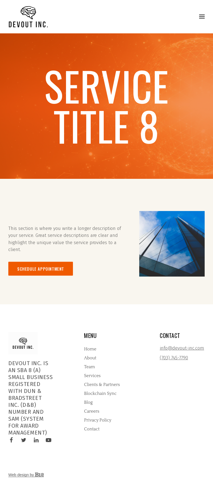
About (90, 357)
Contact (92, 429)
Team (89, 366)
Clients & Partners (102, 384)
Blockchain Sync (100, 393)
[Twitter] (23, 440)
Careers (91, 411)
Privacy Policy (97, 420)
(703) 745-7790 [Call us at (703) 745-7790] (174, 358)
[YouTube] (48, 440)
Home (90, 349)
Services (92, 375)
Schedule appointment (40, 275)
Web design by (26, 475)
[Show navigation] (200, 16)
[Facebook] (11, 440)
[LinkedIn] (36, 440)
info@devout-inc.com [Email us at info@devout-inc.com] (182, 348)
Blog (88, 402)
